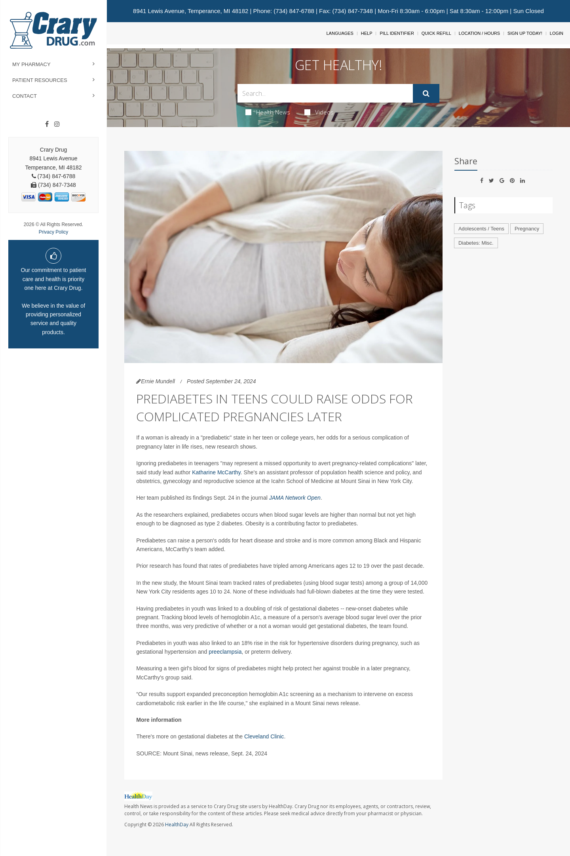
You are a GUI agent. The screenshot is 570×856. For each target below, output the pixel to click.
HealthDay (176, 824)
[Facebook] (47, 124)
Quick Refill (436, 33)
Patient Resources (39, 80)
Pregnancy (527, 229)
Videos (319, 112)
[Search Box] (325, 93)
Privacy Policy (53, 232)
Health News (267, 112)
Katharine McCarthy (216, 472)
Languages (339, 33)
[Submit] (426, 93)
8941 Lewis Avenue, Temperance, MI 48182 (190, 11)
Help (366, 33)
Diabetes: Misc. (476, 243)
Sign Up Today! (524, 33)
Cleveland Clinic (264, 736)
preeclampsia (225, 652)
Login (556, 33)
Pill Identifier (397, 33)
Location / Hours (479, 33)
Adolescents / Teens (481, 229)
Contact (24, 96)
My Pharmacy (31, 64)
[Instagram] (57, 124)
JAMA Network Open (295, 498)
